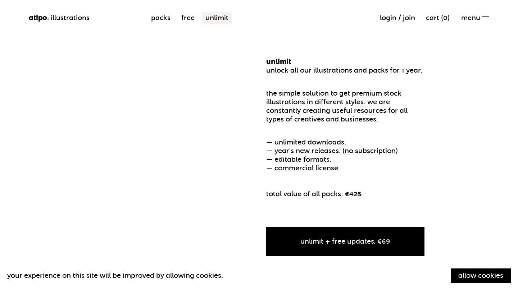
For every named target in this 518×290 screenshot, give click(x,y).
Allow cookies (480, 275)
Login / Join (397, 18)
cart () (438, 18)
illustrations (59, 18)
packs (161, 18)
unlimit (216, 18)
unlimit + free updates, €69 (345, 241)
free (188, 18)
